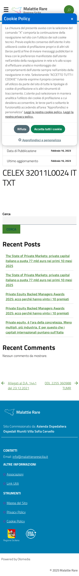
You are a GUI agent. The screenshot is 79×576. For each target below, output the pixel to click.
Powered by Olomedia (15, 559)
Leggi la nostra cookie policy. (43, 112)
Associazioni (15, 474)
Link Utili (13, 483)
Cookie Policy (16, 521)
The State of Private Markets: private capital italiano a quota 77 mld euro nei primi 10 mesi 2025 (39, 260)
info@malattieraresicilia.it (30, 456)
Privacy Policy (16, 512)
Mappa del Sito (17, 502)
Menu (6, 10)
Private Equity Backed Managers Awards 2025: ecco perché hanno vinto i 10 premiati (37, 296)
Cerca (6, 213)
